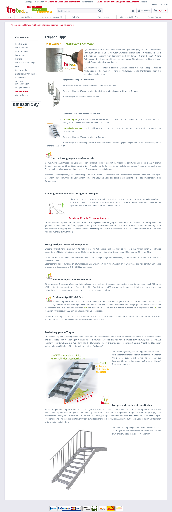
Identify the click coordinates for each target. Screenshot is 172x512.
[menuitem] (79, 12)
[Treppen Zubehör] (154, 17)
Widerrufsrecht (21, 95)
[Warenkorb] (160, 10)
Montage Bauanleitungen (22, 82)
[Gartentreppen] (103, 17)
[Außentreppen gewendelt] (52, 17)
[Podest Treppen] (77, 17)
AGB (17, 66)
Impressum (20, 55)
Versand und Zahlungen (25, 62)
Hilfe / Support (21, 51)
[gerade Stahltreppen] (26, 17)
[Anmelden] (144, 10)
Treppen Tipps (21, 91)
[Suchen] (99, 10)
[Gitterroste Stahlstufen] (129, 17)
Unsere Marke (21, 70)
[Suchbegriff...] (79, 10)
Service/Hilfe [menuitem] (159, 4)
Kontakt (18, 59)
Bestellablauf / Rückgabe (26, 74)
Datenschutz (20, 77)
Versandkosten (21, 47)
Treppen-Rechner (22, 87)
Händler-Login (21, 44)
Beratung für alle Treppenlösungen (88, 218)
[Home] (9, 17)
